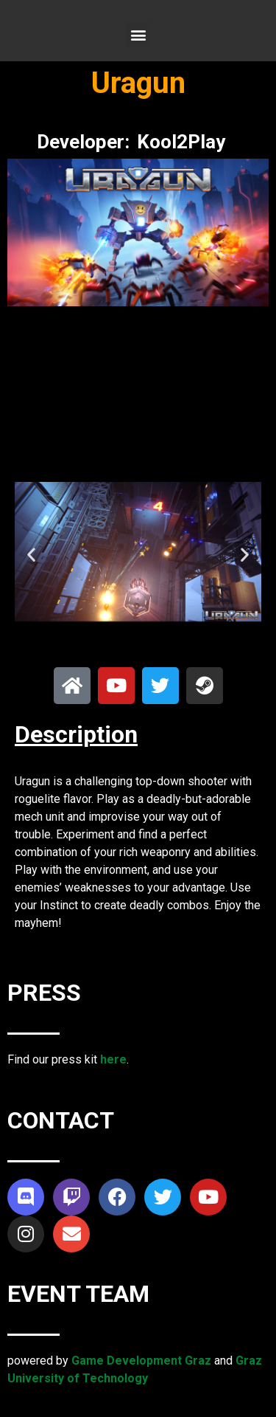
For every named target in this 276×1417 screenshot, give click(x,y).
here (113, 1059)
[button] (138, 34)
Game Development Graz (141, 1361)
